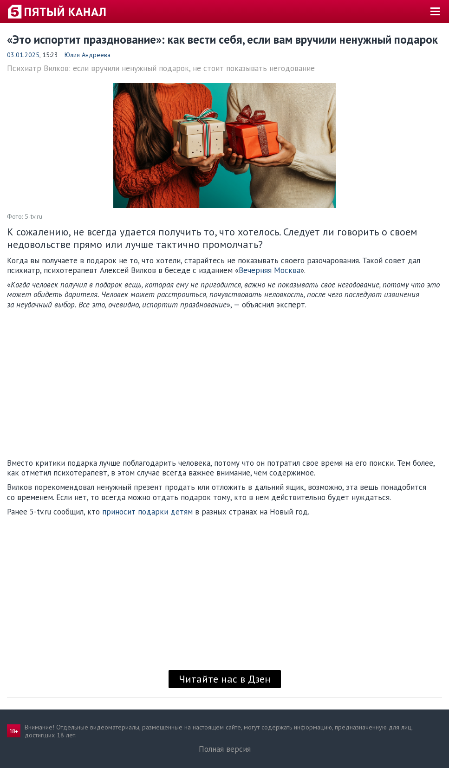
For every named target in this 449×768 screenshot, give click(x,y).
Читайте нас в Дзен (225, 678)
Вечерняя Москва (269, 270)
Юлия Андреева (88, 55)
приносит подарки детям (147, 512)
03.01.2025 (23, 55)
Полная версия (225, 749)
